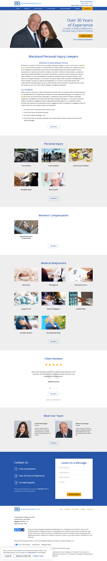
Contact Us (87, 8)
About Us (26, 8)
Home (18, 8)
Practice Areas (51, 8)
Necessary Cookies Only (23, 556)
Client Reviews (53, 358)
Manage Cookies (46, 544)
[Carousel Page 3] (57, 388)
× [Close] (51, 549)
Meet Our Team (53, 416)
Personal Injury (53, 143)
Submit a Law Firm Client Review (53, 399)
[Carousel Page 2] (53, 388)
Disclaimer (67, 509)
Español (78, 8)
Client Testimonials (65, 8)
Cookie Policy (36, 544)
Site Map (83, 509)
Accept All (8, 556)
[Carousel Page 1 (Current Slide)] (50, 388)
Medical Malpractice (53, 263)
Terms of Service (61, 548)
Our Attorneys (38, 8)
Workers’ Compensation (53, 215)
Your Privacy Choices (22, 544)
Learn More (53, 127)
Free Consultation (86, 1)
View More (53, 198)
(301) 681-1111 (87, 3)
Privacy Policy (75, 509)
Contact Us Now (86, 36)
